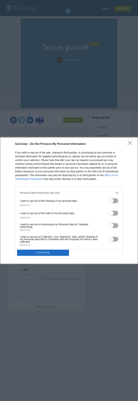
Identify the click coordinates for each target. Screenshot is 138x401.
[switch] (113, 200)
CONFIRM (43, 252)
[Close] (131, 144)
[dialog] (69, 200)
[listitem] (69, 193)
